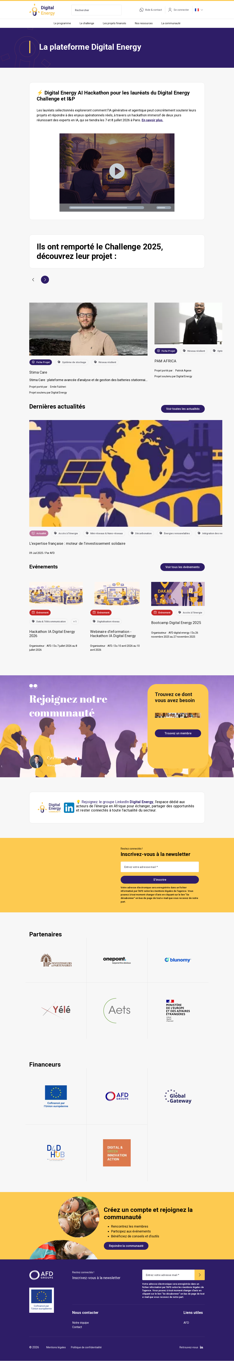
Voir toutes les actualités (183, 409)
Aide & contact (150, 10)
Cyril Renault (57, 758)
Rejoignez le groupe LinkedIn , (118, 802)
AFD (186, 1322)
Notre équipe (80, 1322)
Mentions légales (56, 1347)
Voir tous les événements (182, 567)
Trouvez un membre (178, 733)
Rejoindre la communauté (126, 1246)
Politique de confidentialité (86, 1347)
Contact (77, 1327)
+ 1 (74, 621)
